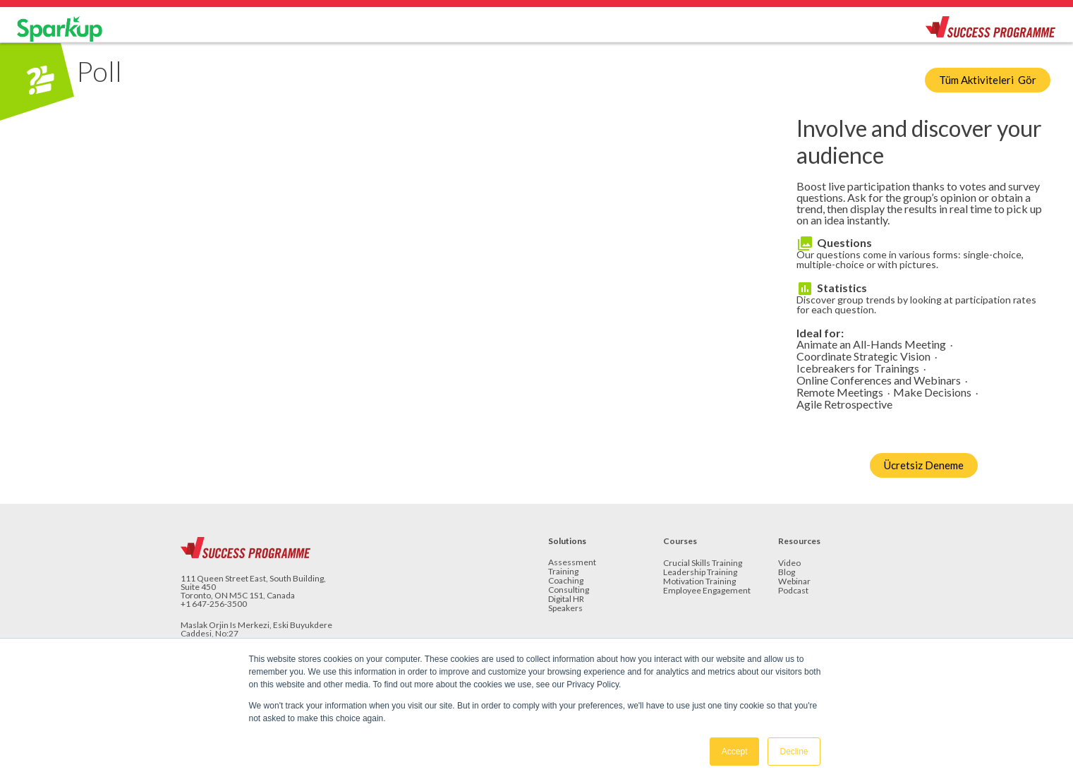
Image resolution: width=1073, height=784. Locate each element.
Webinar (794, 581)
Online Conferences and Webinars (878, 381)
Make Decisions (932, 393)
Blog (786, 572)
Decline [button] (794, 751)
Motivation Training (699, 581)
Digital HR (566, 599)
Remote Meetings (839, 393)
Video (789, 563)
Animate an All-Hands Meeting (871, 345)
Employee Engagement (707, 591)
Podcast (793, 591)
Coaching (565, 581)
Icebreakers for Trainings (857, 369)
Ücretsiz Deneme (924, 465)
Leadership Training (700, 572)
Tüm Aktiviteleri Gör (987, 79)
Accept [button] (735, 751)
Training (563, 572)
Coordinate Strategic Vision (863, 357)
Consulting (568, 590)
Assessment (572, 562)
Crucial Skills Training (702, 563)
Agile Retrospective (844, 405)
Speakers (565, 608)
